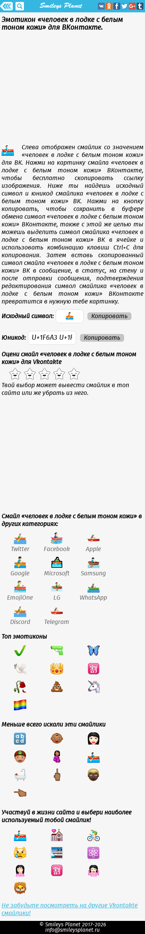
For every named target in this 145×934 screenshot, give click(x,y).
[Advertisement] (72, 89)
